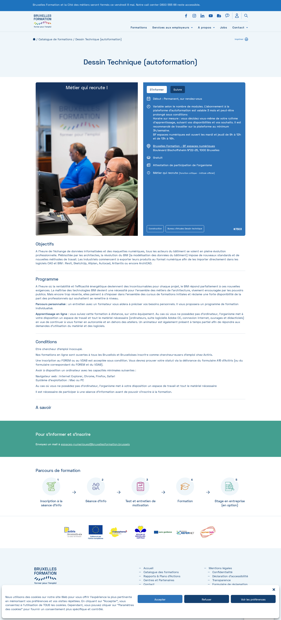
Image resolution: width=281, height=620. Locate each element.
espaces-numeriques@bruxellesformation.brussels (95, 444)
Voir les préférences (253, 599)
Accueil (34, 39)
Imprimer (239, 39)
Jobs (223, 27)
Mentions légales (220, 568)
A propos (204, 27)
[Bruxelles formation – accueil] (42, 27)
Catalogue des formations (161, 572)
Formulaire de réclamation (230, 584)
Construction (155, 228)
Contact (238, 27)
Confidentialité (222, 572)
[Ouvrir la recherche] (244, 16)
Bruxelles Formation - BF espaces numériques (184, 146)
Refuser (206, 599)
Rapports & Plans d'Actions (162, 576)
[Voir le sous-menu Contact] (247, 27)
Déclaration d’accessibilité (230, 576)
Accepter (160, 599)
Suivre (177, 89)
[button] (274, 589)
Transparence (221, 580)
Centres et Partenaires (159, 580)
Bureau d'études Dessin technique (185, 228)
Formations (139, 27)
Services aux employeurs (170, 27)
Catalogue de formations (55, 39)
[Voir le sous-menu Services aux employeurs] (192, 27)
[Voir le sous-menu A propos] (214, 27)
